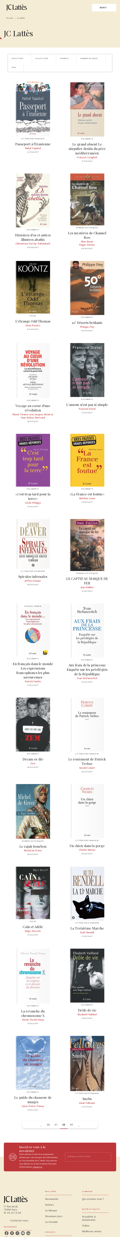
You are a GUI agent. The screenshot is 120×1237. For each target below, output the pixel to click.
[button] (19, 58)
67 (56, 1125)
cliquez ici (37, 1167)
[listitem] (6, 1233)
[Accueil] (17, 7)
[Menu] (104, 7)
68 (63, 1125)
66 (48, 1125)
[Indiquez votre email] (84, 1157)
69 (71, 1125)
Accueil (9, 18)
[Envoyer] (107, 1157)
